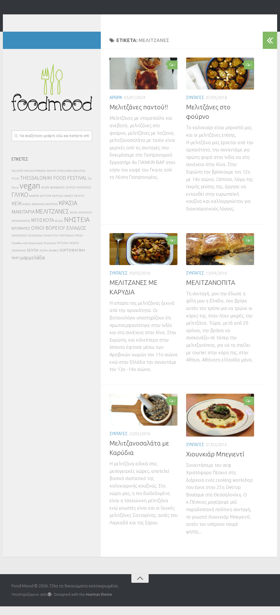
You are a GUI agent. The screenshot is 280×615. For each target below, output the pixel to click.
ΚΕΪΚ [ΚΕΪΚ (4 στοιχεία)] (17, 212)
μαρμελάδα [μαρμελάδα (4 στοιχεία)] (32, 266)
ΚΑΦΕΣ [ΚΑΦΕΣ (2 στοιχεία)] (68, 204)
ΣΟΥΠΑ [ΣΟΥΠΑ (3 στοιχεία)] (33, 258)
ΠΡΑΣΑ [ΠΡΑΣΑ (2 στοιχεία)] (78, 244)
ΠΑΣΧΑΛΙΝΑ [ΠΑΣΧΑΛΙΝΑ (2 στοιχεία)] (35, 244)
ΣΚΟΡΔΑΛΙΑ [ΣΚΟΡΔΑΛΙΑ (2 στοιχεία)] (19, 259)
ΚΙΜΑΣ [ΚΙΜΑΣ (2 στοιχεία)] (26, 213)
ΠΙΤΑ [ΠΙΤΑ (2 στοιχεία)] (55, 244)
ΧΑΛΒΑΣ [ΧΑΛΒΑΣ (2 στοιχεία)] (53, 259)
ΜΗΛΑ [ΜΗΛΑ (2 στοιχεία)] (73, 221)
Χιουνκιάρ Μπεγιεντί (215, 462)
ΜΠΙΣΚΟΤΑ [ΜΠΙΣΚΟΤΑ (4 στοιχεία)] (42, 228)
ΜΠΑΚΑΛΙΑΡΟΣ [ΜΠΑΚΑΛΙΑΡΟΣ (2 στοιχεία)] (21, 229)
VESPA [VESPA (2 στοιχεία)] (45, 196)
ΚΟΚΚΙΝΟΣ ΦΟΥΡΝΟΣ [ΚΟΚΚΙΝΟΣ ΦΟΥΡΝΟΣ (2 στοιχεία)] (45, 213)
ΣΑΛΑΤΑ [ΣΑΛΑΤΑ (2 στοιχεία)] (74, 252)
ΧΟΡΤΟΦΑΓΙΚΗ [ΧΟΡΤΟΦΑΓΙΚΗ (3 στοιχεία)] (72, 258)
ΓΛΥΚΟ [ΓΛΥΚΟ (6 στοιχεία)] (20, 203)
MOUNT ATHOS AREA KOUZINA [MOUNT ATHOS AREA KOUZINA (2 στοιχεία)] (66, 179)
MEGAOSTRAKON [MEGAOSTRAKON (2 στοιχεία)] (35, 179)
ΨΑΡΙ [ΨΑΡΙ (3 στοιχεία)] (15, 266)
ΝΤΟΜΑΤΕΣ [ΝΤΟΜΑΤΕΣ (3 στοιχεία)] (21, 236)
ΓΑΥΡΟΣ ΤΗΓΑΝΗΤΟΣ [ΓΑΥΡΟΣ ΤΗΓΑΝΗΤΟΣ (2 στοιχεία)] (78, 196)
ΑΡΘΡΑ (115, 106)
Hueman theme (99, 603)
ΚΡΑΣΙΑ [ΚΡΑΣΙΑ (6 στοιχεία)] (68, 211)
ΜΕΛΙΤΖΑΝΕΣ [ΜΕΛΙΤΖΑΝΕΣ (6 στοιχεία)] (52, 220)
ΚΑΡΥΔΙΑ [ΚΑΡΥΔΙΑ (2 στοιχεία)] (57, 204)
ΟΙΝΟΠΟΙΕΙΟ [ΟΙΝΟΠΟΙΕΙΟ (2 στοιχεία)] (19, 244)
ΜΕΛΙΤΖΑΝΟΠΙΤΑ (210, 291)
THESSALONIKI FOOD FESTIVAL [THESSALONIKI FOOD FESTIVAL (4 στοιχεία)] (53, 186)
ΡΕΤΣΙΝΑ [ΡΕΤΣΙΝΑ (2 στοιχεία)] (62, 252)
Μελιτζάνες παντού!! (138, 115)
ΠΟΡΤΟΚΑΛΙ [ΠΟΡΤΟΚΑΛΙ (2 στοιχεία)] (66, 244)
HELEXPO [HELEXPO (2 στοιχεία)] (17, 179)
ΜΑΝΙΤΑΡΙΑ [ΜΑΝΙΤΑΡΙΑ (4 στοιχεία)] (23, 220)
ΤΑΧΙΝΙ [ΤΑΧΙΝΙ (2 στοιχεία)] (43, 259)
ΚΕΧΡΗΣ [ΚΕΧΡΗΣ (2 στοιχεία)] (79, 204)
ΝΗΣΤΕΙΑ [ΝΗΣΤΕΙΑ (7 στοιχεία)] (77, 228)
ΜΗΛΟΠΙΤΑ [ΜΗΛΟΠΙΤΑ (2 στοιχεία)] (85, 221)
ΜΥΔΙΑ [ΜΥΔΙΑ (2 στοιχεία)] (59, 229)
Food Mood (43, 20)
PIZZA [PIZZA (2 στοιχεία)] (15, 187)
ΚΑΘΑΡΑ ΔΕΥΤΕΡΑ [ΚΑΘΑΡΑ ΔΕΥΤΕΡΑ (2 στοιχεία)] (40, 204)
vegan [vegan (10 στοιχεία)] (30, 194)
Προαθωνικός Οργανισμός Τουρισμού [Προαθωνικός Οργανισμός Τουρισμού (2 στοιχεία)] (34, 252)
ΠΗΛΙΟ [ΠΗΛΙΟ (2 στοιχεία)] (47, 244)
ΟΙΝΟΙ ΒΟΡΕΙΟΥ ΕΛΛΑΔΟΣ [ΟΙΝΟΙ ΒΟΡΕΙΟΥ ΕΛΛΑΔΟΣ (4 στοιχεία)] (58, 236)
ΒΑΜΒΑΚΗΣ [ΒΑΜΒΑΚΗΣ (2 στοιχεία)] (57, 196)
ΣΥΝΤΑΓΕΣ (195, 106)
